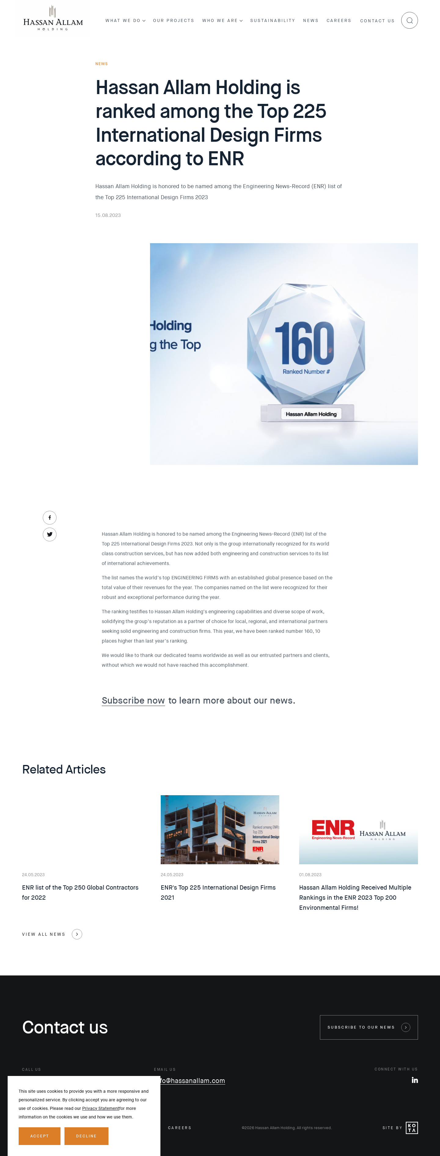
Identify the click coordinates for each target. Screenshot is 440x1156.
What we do (125, 20)
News (311, 20)
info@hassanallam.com (189, 1081)
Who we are (222, 20)
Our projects (174, 20)
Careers (339, 20)
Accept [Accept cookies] (39, 1136)
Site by (400, 1128)
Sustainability (272, 20)
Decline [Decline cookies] (86, 1136)
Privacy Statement (100, 1108)
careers (180, 1128)
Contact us (377, 21)
